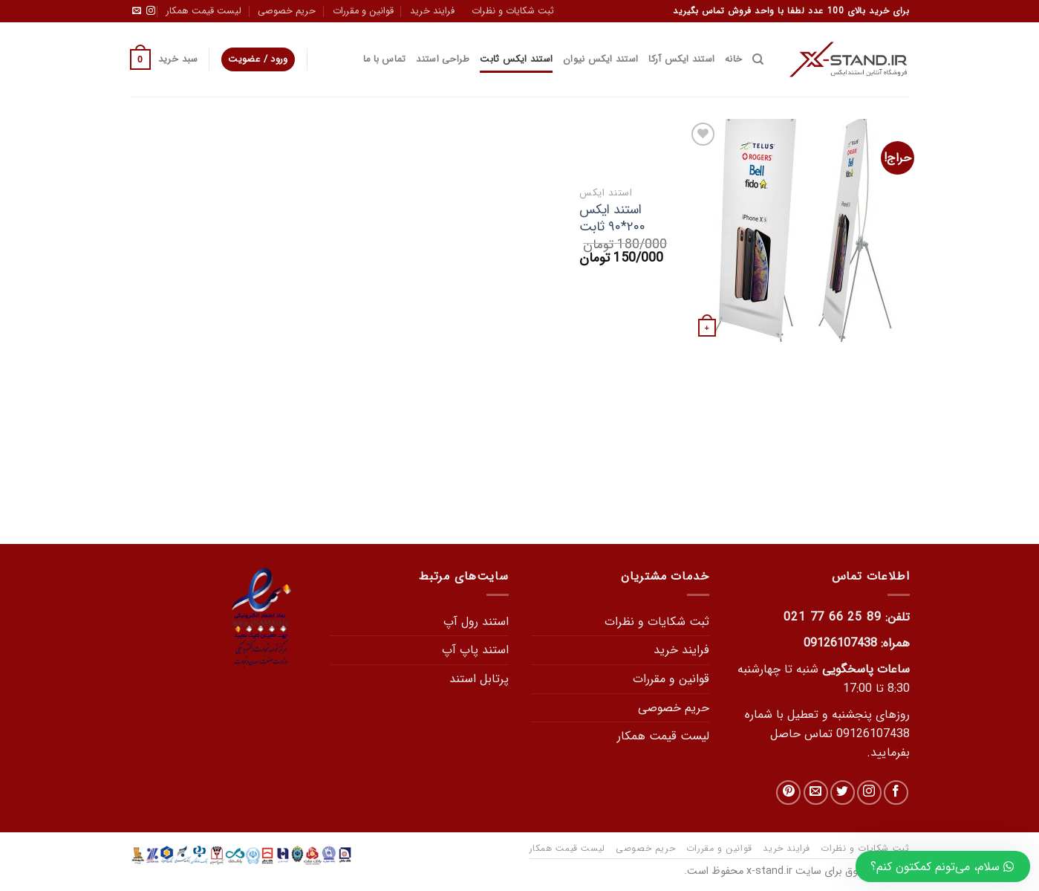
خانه (733, 59)
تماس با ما (384, 59)
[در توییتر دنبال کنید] (842, 792)
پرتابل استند (479, 679)
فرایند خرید (432, 11)
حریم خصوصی (287, 11)
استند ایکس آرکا (681, 59)
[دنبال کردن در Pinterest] (788, 792)
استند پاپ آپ (475, 650)
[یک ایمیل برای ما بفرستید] (136, 11)
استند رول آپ (476, 621)
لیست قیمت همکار (203, 11)
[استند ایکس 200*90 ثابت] (798, 230)
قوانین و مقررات (363, 11)
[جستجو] (757, 59)
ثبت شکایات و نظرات (513, 11)
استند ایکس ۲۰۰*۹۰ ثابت (612, 219)
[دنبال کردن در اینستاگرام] (150, 11)
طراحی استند (442, 59)
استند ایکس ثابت (516, 59)
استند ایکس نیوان (600, 59)
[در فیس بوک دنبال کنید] (896, 792)
